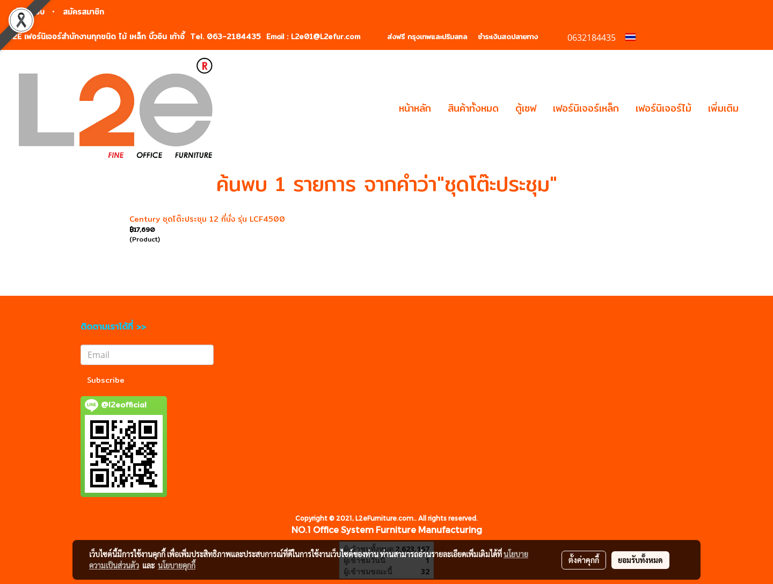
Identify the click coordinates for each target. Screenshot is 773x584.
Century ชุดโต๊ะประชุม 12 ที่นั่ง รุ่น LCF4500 (207, 219)
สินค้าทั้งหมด (473, 108)
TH (637, 37)
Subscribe (106, 380)
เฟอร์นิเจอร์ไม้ (663, 108)
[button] (756, 108)
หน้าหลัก (415, 108)
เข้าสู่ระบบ (28, 12)
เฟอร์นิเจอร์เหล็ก (586, 108)
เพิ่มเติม (723, 108)
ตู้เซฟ (525, 108)
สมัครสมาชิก (83, 12)
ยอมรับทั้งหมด (640, 560)
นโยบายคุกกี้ (176, 565)
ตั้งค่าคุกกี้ (583, 560)
